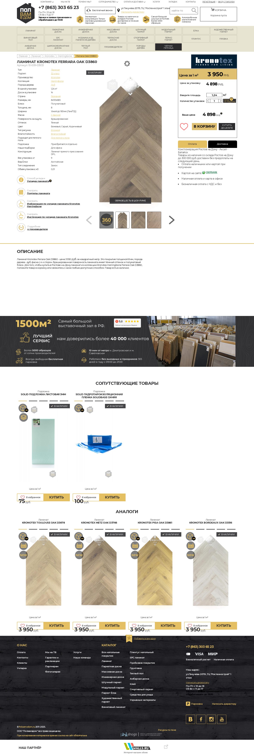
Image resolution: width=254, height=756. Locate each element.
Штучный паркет (111, 682)
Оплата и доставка (133, 2)
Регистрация (208, 2)
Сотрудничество (107, 2)
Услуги (156, 2)
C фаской (56, 115)
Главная (23, 56)
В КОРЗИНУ (204, 126)
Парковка (196, 703)
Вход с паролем (226, 2)
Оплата (192, 143)
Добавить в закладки (145, 638)
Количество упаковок (192, 101)
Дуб (53, 84)
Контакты (191, 2)
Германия (56, 96)
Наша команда (81, 657)
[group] (130, 139)
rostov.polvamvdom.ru (26, 13)
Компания (46, 2)
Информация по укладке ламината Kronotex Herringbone (53, 205)
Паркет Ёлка (109, 692)
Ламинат (36, 56)
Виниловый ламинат (114, 707)
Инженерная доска (113, 677)
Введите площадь (190, 95)
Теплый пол (136, 673)
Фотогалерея (52, 671)
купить (56, 497)
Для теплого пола (60, 137)
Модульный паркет (113, 687)
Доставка (222, 143)
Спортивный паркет (141, 689)
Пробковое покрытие (142, 662)
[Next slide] (171, 220)
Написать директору (132, 11)
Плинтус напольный (142, 652)
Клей (132, 684)
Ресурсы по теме (167, 730)
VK (190, 719)
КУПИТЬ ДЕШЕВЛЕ (227, 126)
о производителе (37, 229)
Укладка (173, 2)
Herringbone (65, 56)
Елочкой (55, 130)
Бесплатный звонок (100, 10)
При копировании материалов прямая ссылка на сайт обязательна (52, 735)
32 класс (55, 73)
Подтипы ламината (38, 193)
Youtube (221, 719)
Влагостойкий (58, 134)
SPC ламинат (137, 657)
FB (200, 719)
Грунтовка (136, 668)
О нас (22, 645)
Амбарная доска (139, 678)
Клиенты (22, 662)
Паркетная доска (112, 666)
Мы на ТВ (65, 2)
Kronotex (49, 56)
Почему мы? (84, 2)
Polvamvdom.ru (27, 726)
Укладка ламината (38, 181)
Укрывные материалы (143, 699)
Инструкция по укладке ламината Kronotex (53, 217)
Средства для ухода (141, 694)
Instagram (211, 719)
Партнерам (51, 666)
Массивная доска (112, 671)
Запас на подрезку (229, 101)
